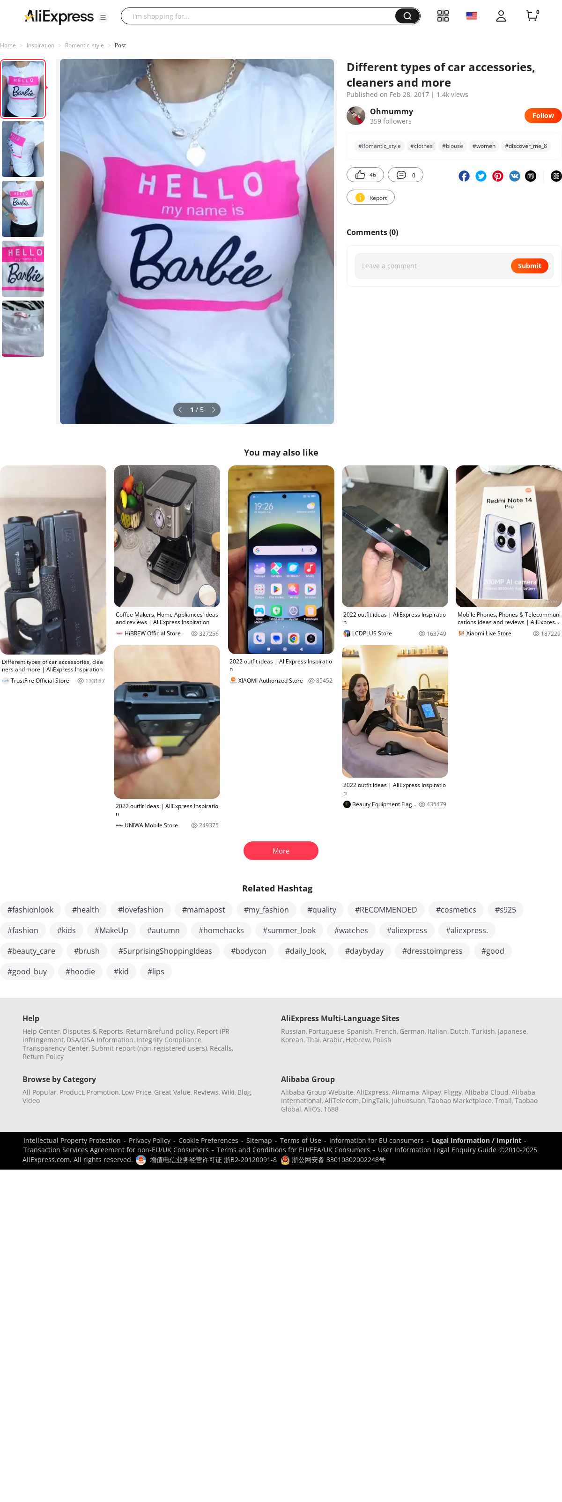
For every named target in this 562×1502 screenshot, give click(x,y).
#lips (156, 971)
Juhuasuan (408, 1100)
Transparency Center (55, 1048)
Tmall (503, 1100)
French (386, 1031)
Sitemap (259, 1140)
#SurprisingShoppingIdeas (165, 951)
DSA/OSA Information (100, 1039)
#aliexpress (407, 930)
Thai (313, 1039)
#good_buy (27, 971)
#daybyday (364, 951)
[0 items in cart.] (532, 15)
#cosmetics (456, 910)
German (412, 1031)
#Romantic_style (379, 146)
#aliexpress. (467, 930)
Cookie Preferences (208, 1140)
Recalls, (222, 1048)
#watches (351, 930)
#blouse (452, 146)
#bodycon (248, 951)
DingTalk (375, 1100)
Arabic (333, 1039)
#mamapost (203, 910)
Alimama (405, 1092)
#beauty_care (31, 951)
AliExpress (372, 1092)
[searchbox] (261, 16)
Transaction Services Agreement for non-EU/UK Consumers (116, 1149)
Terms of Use (300, 1140)
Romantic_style (84, 45)
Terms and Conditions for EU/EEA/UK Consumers (293, 1149)
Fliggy (453, 1092)
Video (31, 1100)
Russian (293, 1031)
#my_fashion (266, 910)
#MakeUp (111, 930)
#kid (121, 971)
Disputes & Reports (93, 1031)
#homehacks (221, 930)
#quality (322, 910)
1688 (331, 1108)
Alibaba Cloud (487, 1092)
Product (71, 1092)
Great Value (172, 1092)
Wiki (228, 1092)
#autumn (163, 930)
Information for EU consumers (376, 1140)
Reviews (206, 1092)
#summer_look (289, 930)
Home (8, 45)
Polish (382, 1039)
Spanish (359, 1031)
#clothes (421, 146)
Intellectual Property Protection (72, 1140)
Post (120, 45)
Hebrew (358, 1039)
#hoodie (80, 971)
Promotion (103, 1092)
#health (85, 910)
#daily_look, (305, 951)
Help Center (41, 1031)
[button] (103, 17)
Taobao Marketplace (460, 1100)
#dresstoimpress (432, 951)
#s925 (505, 910)
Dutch (459, 1031)
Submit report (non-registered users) (149, 1048)
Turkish (483, 1031)
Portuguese (326, 1031)
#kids (66, 930)
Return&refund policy (160, 1031)
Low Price (136, 1092)
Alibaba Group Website (317, 1092)
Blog (244, 1092)
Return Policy (43, 1056)
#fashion (22, 930)
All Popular (39, 1092)
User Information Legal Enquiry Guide (437, 1149)
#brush (87, 951)
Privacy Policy (149, 1140)
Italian (437, 1031)
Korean (292, 1039)
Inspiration (40, 45)
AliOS (312, 1108)
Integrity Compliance (168, 1039)
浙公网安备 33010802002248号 (333, 1159)
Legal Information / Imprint (476, 1140)
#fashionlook (30, 910)
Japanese (512, 1031)
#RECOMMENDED (386, 910)
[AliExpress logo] (59, 16)
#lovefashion (140, 910)
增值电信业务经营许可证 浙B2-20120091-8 (213, 1159)
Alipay (431, 1092)
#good (492, 951)
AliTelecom (342, 1100)
